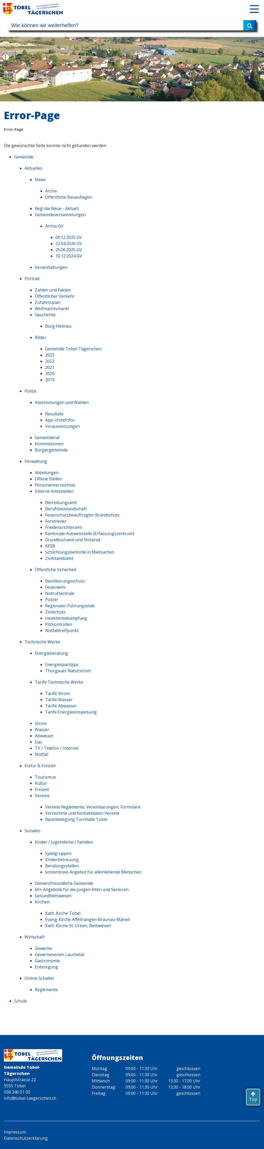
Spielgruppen (58, 853)
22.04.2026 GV (68, 243)
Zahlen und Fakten (53, 290)
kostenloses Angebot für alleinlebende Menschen (93, 872)
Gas (38, 742)
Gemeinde (24, 157)
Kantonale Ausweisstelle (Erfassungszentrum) (89, 533)
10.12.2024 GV (68, 256)
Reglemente (46, 989)
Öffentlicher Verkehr (55, 296)
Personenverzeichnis (55, 485)
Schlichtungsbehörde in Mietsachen (79, 552)
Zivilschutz (55, 612)
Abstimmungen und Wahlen (62, 402)
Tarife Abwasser (61, 706)
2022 (49, 361)
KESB (50, 546)
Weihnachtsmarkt (52, 308)
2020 (49, 373)
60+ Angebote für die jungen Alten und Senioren (82, 889)
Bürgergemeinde (51, 450)
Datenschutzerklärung (26, 1138)
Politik (30, 391)
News (40, 179)
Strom (41, 723)
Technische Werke (42, 642)
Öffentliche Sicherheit (55, 569)
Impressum (15, 1132)
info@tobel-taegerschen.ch (30, 1098)
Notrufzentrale (60, 593)
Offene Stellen (48, 479)
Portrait (32, 278)
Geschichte (45, 315)
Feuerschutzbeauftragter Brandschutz (82, 515)
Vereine (42, 795)
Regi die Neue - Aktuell (57, 208)
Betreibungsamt (61, 502)
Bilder (40, 337)
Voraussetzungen (62, 426)
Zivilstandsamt (59, 558)
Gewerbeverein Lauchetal (59, 954)
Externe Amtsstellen (54, 491)
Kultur (41, 783)
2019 (49, 380)
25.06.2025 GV (68, 250)
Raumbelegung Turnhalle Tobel (76, 819)
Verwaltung (35, 461)
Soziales (32, 831)
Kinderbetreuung (62, 859)
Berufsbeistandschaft (66, 509)
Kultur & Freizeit (40, 765)
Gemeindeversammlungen (60, 214)
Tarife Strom (57, 693)
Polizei (51, 599)
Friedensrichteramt (63, 527)
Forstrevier (56, 521)
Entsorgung (46, 967)
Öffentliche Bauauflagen (68, 197)
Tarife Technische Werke (59, 682)
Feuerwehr (55, 587)
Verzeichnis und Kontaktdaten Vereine (82, 813)
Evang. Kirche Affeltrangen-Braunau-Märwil (87, 919)
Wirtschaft (34, 937)
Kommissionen (49, 444)
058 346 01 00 (17, 1092)
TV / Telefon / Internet (57, 748)
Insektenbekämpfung (66, 618)
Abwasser (44, 736)
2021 (49, 367)
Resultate (54, 414)
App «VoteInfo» (60, 420)
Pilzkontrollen (58, 624)
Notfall (41, 754)
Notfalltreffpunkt (62, 630)
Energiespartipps (62, 664)
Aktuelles (33, 168)
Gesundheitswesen (53, 896)
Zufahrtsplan (47, 302)
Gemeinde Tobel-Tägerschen (73, 349)
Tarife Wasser (58, 699)
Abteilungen (47, 472)
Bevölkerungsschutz (65, 581)
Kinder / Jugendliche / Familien (64, 842)
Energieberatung (51, 653)
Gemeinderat (47, 437)
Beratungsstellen (62, 866)
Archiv (51, 191)
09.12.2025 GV (68, 237)
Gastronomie (47, 961)
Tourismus (45, 777)
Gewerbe (43, 948)
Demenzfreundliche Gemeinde (64, 883)
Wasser (42, 729)
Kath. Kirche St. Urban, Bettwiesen (78, 925)
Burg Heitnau (58, 326)
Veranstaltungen (51, 267)
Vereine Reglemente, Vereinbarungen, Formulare (93, 807)
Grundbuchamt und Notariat (72, 540)
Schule (20, 1001)
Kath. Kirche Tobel (62, 913)
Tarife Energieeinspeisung (71, 712)
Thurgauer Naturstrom (68, 671)
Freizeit (42, 789)
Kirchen (42, 902)
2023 (49, 355)
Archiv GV (54, 226)
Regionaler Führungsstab (70, 606)
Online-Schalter (39, 978)
